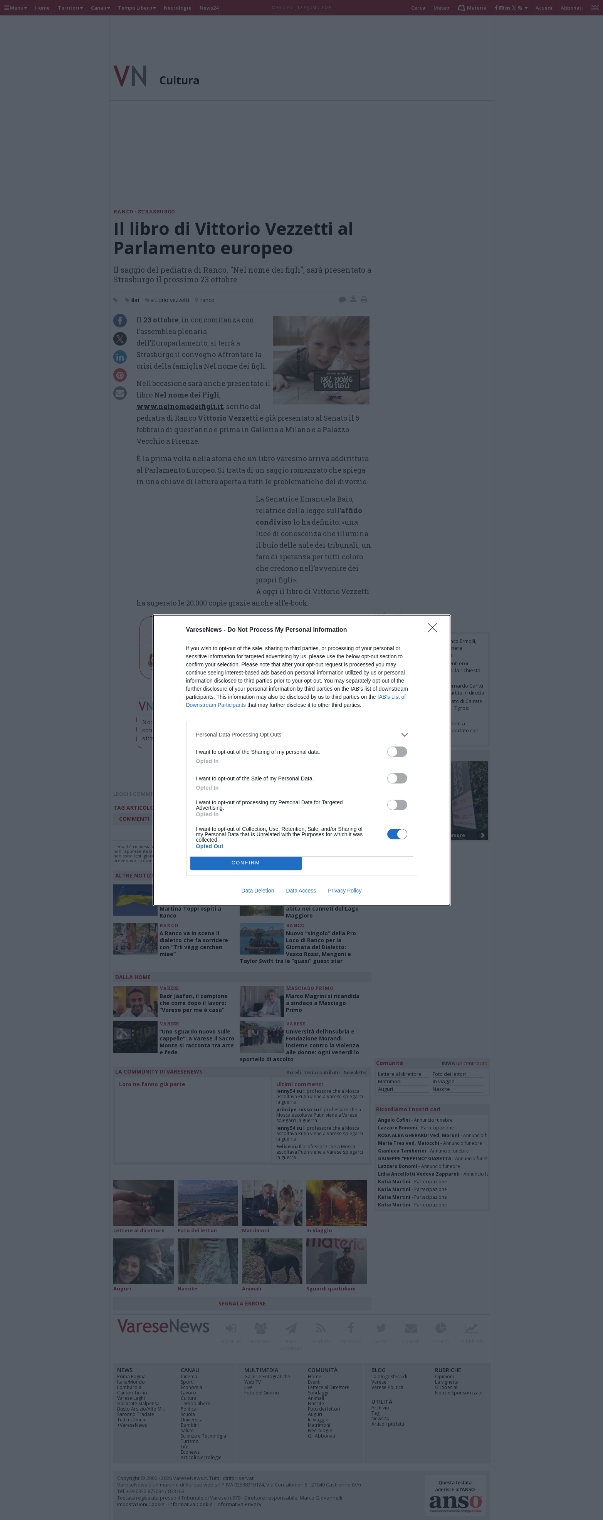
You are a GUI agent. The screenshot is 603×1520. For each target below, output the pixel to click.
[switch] (397, 752)
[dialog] (301, 760)
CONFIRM (246, 863)
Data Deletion (258, 891)
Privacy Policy (344, 891)
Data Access (301, 891)
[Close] (435, 630)
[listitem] (301, 735)
